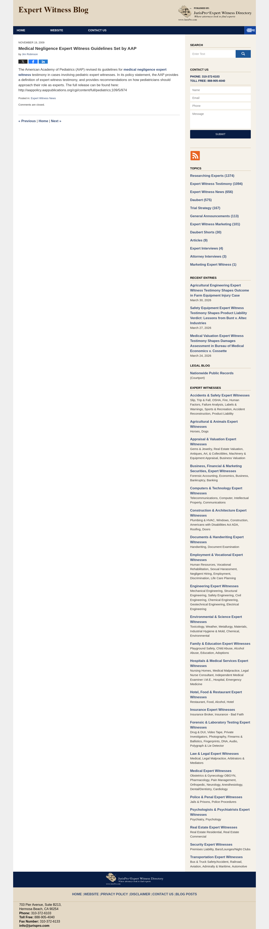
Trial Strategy (203, 205)
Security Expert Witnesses (209, 806)
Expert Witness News (43, 98)
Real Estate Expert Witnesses (211, 790)
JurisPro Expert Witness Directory (69, 923)
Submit (220, 134)
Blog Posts (180, 853)
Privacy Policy (119, 853)
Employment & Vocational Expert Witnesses (214, 529)
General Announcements (212, 213)
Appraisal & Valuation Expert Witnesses (218, 420)
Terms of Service (114, 905)
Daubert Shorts (204, 228)
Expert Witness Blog (53, 10)
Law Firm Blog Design (230, 924)
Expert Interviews (205, 243)
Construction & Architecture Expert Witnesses (215, 486)
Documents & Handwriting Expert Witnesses (214, 512)
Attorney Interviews (206, 251)
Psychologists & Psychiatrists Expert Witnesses (217, 776)
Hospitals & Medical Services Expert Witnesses (216, 632)
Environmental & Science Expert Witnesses (213, 589)
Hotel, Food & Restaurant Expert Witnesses (213, 662)
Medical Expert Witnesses (208, 735)
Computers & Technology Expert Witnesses (213, 465)
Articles (198, 236)
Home (39, 30)
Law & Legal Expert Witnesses (212, 719)
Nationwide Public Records (209, 361)
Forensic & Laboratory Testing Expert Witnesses (217, 691)
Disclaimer (140, 853)
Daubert (200, 198)
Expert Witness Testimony (213, 183)
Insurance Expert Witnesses (210, 676)
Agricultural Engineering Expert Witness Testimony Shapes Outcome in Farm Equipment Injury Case (219, 283)
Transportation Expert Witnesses (213, 819)
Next (56, 121)
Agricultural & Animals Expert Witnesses (219, 408)
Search (243, 54)
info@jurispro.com (32, 887)
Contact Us (219, 30)
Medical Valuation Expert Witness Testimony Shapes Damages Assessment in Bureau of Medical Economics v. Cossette (220, 332)
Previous (27, 121)
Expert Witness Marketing (212, 220)
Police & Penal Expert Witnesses (213, 761)
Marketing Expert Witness (211, 258)
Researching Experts (210, 175)
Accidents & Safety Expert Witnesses (217, 383)
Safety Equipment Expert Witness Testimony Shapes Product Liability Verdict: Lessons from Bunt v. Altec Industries (215, 307)
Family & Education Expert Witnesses (217, 613)
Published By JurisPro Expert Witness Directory (215, 13)
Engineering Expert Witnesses (212, 557)
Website (92, 30)
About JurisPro (154, 30)
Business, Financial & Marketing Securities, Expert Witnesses (213, 444)
